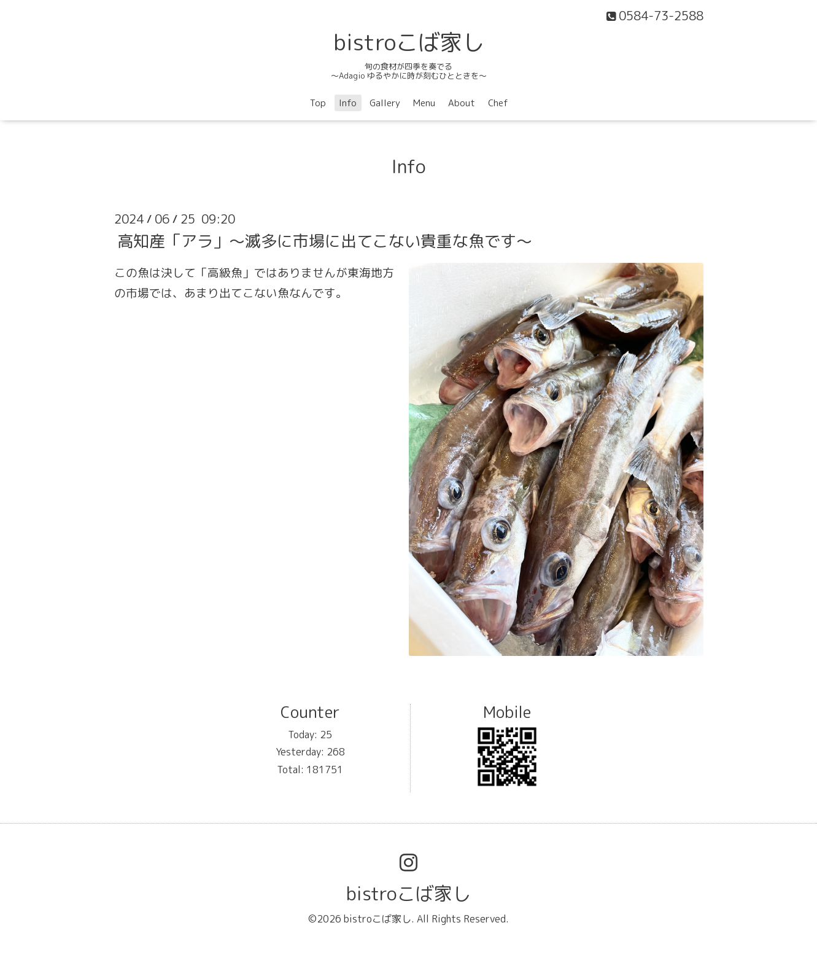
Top (318, 102)
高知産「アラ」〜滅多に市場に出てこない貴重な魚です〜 (324, 240)
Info (348, 102)
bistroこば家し (408, 42)
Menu (424, 102)
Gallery (385, 102)
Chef (498, 102)
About (461, 102)
